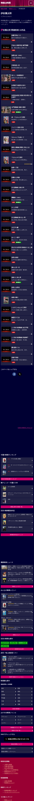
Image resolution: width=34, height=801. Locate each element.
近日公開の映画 (8, 768)
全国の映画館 (8, 781)
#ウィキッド (13, 642)
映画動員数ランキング (10, 790)
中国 (2, 701)
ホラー (19, 723)
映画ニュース (8, 800)
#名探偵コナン (22, 642)
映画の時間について (16, 744)
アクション (4, 716)
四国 (19, 701)
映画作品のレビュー (10, 771)
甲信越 (3, 698)
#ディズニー (4, 646)
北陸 (19, 698)
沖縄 (19, 704)
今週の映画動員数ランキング (8, 479)
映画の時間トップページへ (8, 751)
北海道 (3, 694)
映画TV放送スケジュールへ (16, 677)
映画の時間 (4, 8)
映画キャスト (13, 8)
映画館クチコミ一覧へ (16, 727)
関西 (2, 691)
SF (2, 719)
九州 (2, 704)
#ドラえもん (4, 642)
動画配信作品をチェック (16, 534)
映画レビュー (16, 635)
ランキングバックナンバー (12, 792)
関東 (19, 688)
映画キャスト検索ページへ (8, 748)
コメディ (3, 723)
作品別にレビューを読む (11, 773)
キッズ (19, 719)
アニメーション (22, 716)
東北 (19, 694)
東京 (2, 688)
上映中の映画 (8, 764)
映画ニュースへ (16, 586)
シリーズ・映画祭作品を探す (16, 649)
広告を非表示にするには (25, 427)
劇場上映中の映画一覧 (16, 506)
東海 (19, 691)
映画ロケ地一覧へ (16, 730)
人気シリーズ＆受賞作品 (11, 769)
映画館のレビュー (9, 782)
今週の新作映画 (8, 766)
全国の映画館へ (16, 708)
